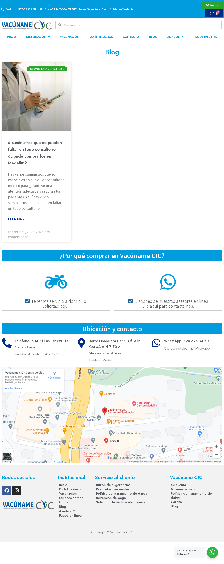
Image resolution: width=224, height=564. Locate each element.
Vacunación (69, 37)
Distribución (38, 37)
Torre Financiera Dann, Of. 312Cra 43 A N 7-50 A (114, 346)
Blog (153, 37)
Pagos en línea (205, 37)
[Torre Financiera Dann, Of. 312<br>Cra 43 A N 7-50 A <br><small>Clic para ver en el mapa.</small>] (81, 343)
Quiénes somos (101, 37)
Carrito (176, 502)
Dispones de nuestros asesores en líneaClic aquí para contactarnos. (168, 303)
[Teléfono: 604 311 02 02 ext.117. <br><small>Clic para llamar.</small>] (7, 343)
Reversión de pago (111, 498)
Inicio (11, 37)
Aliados (175, 37)
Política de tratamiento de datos (121, 493)
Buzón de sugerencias (113, 485)
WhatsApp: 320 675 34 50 (186, 341)
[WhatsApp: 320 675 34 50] (156, 343)
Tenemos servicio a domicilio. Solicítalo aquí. (56, 303)
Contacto (131, 37)
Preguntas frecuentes (112, 489)
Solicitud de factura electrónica (120, 502)
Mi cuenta (178, 485)
